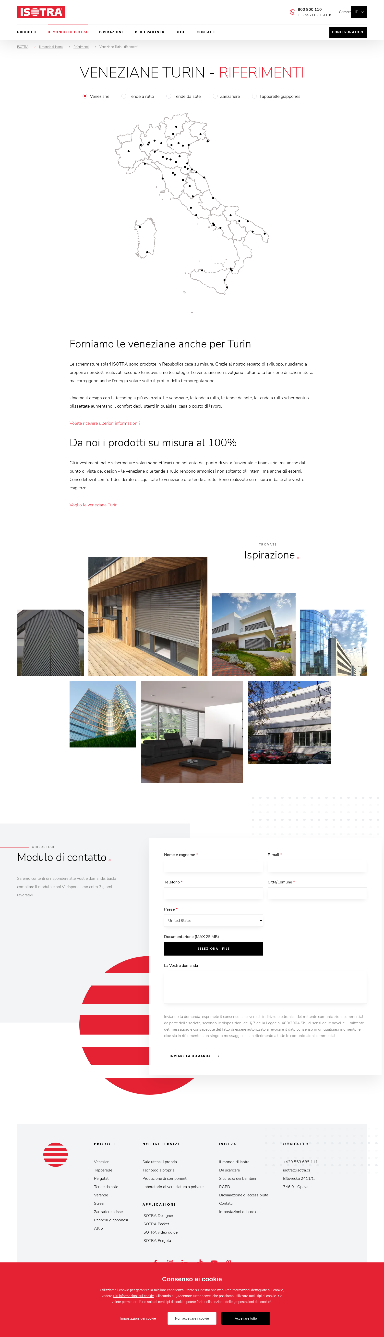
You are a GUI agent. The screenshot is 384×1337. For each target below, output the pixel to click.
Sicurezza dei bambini (237, 1180)
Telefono (173, 883)
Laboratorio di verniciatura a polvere (173, 1189)
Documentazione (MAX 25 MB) (191, 941)
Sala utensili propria (160, 1164)
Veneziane (99, 96)
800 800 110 (302, 9)
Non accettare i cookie (192, 1318)
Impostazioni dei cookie (239, 1214)
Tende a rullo (141, 96)
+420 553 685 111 (300, 1164)
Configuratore (348, 32)
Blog (181, 32)
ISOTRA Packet (156, 1226)
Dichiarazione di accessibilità (243, 1197)
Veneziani (102, 1164)
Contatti (206, 32)
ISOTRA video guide (160, 1234)
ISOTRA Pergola (157, 1243)
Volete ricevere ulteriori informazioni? (105, 423)
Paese (171, 912)
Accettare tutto (246, 1318)
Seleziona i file (213, 953)
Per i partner (150, 32)
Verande (101, 1197)
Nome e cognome (181, 855)
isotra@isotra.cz (296, 1172)
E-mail (275, 855)
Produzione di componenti (165, 1180)
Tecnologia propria (158, 1172)
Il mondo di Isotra (68, 32)
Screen (100, 1205)
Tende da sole (187, 96)
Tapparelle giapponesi (280, 96)
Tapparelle (103, 1172)
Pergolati (101, 1180)
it (356, 12)
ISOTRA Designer (158, 1218)
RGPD (224, 1189)
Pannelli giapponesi (111, 1222)
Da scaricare (229, 1172)
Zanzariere (230, 96)
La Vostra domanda (181, 970)
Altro (98, 1230)
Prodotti (27, 32)
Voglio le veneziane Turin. (94, 505)
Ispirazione (111, 32)
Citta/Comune (281, 883)
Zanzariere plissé (108, 1214)
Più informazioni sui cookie (133, 1296)
